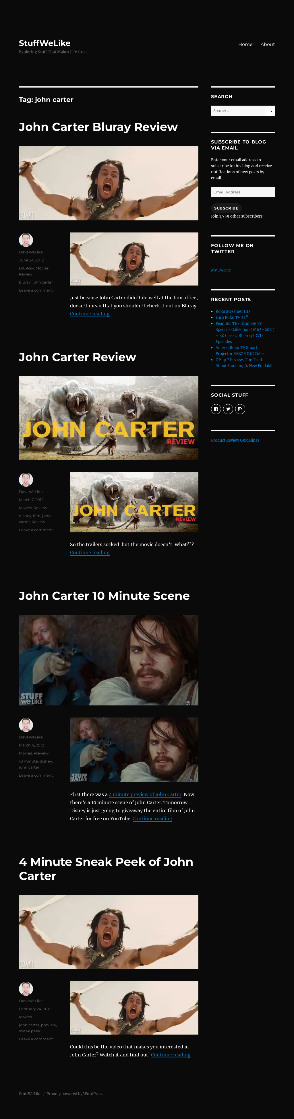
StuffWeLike (45, 43)
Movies (42, 268)
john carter (42, 282)
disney (25, 515)
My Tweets (221, 270)
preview (48, 1025)
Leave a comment (36, 290)
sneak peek (29, 1031)
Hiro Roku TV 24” (232, 317)
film (36, 515)
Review (25, 274)
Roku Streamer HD (233, 311)
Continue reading (90, 314)
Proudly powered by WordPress (75, 1093)
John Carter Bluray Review (98, 127)
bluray (25, 282)
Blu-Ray (26, 268)
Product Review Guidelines (235, 440)
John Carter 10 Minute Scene (104, 596)
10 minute (28, 761)
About (268, 44)
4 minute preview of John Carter (145, 794)
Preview (41, 753)
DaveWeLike (31, 252)
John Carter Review (77, 357)
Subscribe (226, 208)
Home (245, 44)
